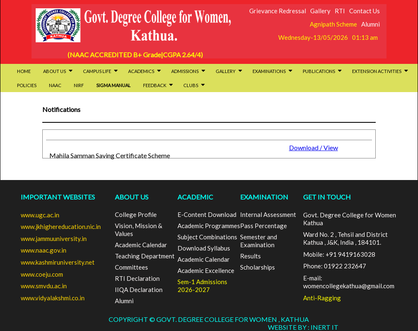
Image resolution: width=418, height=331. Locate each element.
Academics (144, 71)
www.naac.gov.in (43, 250)
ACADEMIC (195, 197)
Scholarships (257, 267)
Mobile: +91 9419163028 (339, 254)
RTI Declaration (137, 278)
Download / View (313, 147)
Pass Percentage (263, 225)
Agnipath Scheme (333, 24)
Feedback (158, 85)
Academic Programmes (208, 225)
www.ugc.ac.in (40, 215)
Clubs (194, 85)
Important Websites (58, 197)
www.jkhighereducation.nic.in (61, 226)
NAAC (55, 85)
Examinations (272, 71)
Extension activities (380, 71)
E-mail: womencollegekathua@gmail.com (348, 282)
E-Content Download (206, 214)
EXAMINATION (264, 197)
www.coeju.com (42, 274)
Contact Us (364, 11)
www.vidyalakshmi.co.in (53, 298)
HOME (24, 71)
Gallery (320, 11)
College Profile (136, 214)
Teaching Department (145, 256)
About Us (58, 71)
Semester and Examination (258, 240)
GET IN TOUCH (327, 197)
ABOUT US (131, 197)
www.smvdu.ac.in (44, 286)
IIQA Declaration (139, 289)
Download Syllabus (203, 248)
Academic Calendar (141, 244)
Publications (322, 71)
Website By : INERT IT (303, 327)
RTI (340, 11)
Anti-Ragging (322, 298)
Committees (131, 267)
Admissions (188, 71)
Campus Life (100, 71)
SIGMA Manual (113, 85)
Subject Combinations (207, 237)
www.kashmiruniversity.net (58, 262)
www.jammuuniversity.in (54, 238)
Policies (26, 85)
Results (250, 256)
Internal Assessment (268, 214)
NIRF (79, 85)
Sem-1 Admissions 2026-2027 (202, 285)
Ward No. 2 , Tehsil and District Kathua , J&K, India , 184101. (345, 238)
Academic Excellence (205, 270)
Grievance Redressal (277, 11)
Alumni (370, 24)
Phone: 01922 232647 (334, 266)
